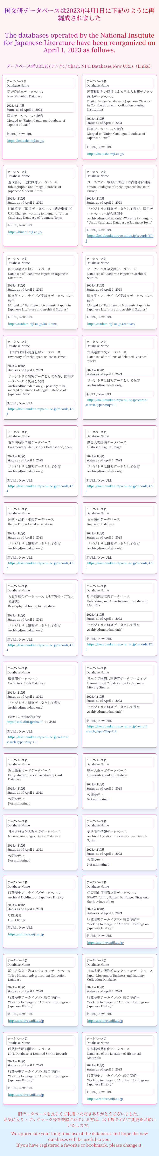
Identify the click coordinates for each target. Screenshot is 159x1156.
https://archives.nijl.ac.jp (26, 934)
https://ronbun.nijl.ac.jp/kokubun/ (32, 324)
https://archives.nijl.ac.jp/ (105, 942)
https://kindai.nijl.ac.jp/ (25, 232)
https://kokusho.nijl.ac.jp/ (25, 140)
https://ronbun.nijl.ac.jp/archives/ (111, 324)
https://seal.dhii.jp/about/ (24, 722)
